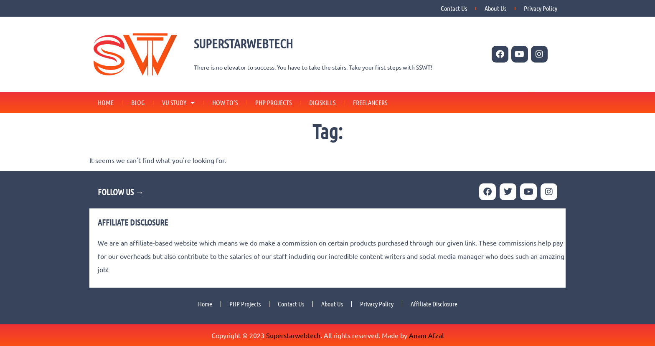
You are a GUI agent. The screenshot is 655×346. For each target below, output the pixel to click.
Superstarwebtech (293, 335)
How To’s (225, 102)
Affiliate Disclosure (434, 304)
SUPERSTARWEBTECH (243, 43)
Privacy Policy (540, 8)
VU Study (178, 102)
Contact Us (454, 8)
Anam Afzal (426, 335)
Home (106, 102)
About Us (495, 8)
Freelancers (370, 102)
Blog (138, 102)
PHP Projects (273, 102)
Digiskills (322, 102)
